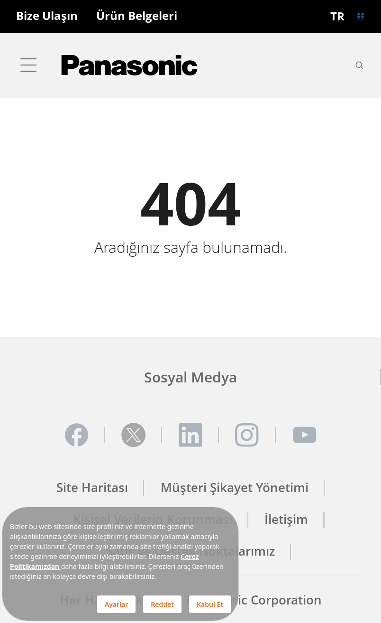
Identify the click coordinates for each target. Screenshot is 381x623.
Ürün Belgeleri (136, 16)
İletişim (286, 520)
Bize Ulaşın (47, 16)
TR (337, 16)
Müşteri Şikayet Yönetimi (234, 488)
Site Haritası (92, 488)
